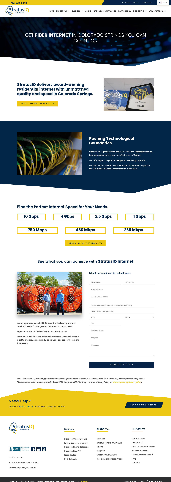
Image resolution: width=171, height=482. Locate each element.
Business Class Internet (75, 439)
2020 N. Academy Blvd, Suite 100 (24, 463)
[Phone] (121, 297)
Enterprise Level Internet (75, 443)
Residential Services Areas (109, 459)
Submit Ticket (138, 439)
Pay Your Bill (124, 11)
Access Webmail (140, 451)
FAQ (134, 459)
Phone (100, 447)
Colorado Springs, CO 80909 (22, 468)
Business (76, 11)
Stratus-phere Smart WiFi (109, 443)
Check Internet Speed (142, 455)
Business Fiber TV (72, 451)
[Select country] (91, 297)
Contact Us (146, 3)
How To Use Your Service (144, 447)
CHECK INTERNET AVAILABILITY (38, 103)
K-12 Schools (70, 459)
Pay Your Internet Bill (130, 3)
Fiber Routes (70, 455)
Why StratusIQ (156, 11)
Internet (101, 439)
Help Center (139, 11)
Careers (136, 463)
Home (51, 11)
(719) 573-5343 (18, 2)
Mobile (88, 11)
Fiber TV (101, 451)
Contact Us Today (121, 365)
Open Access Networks (105, 11)
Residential (61, 11)
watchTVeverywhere (107, 455)
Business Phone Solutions (76, 447)
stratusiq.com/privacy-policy (127, 382)
